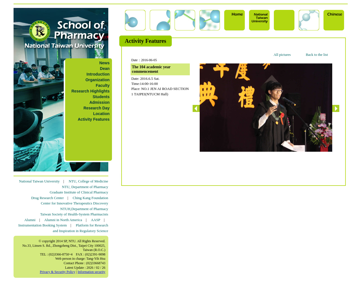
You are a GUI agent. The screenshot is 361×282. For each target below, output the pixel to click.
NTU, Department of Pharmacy (85, 187)
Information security (91, 272)
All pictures (282, 54)
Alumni (30, 220)
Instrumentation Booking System (42, 225)
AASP (95, 220)
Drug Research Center (47, 198)
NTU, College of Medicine (88, 181)
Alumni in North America (63, 220)
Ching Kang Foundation (90, 198)
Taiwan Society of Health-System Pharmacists (74, 214)
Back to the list (317, 54)
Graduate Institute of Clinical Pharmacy (79, 192)
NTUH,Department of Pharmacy (84, 209)
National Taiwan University (39, 181)
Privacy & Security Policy (57, 272)
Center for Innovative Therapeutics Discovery (74, 203)
